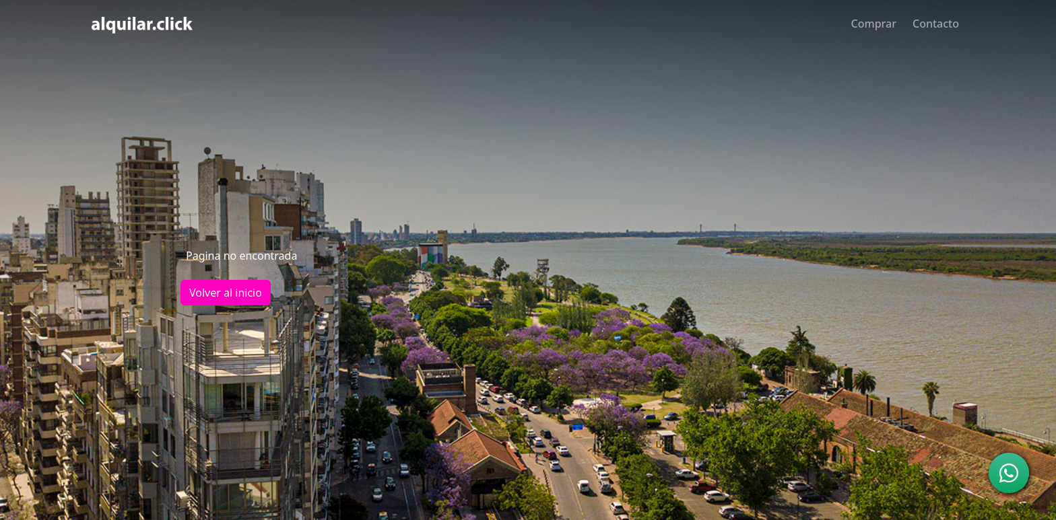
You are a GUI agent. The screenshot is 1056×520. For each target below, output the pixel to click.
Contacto (936, 23)
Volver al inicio (225, 292)
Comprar (873, 23)
